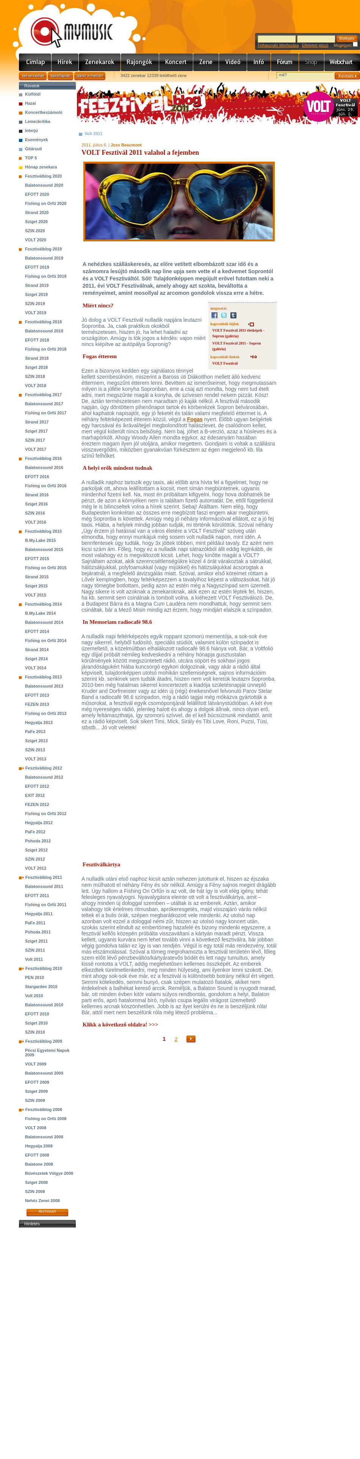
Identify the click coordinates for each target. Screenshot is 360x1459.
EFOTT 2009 (37, 1082)
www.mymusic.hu (65, 24)
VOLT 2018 (35, 385)
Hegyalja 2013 (39, 722)
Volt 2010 (34, 995)
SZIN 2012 (35, 859)
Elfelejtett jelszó (315, 45)
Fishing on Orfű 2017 (45, 413)
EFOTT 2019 (37, 267)
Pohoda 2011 (38, 932)
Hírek (65, 62)
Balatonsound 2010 (44, 1005)
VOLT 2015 (35, 595)
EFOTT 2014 (37, 631)
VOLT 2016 (35, 522)
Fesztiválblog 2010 (43, 968)
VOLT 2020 (35, 240)
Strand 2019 (37, 285)
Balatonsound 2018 (44, 331)
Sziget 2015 (36, 586)
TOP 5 (31, 158)
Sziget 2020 (36, 221)
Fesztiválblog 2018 (43, 322)
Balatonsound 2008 (44, 1137)
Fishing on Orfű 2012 (45, 813)
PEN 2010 (34, 977)
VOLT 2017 (35, 449)
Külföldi (33, 94)
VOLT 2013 (35, 759)
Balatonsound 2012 (44, 777)
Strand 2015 (37, 576)
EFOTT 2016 (37, 476)
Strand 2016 (37, 495)
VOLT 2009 (35, 1064)
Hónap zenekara (41, 167)
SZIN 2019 (35, 303)
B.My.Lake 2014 (40, 613)
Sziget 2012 (36, 850)
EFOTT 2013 (37, 695)
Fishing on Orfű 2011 (45, 904)
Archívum (47, 1211)
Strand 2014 (37, 649)
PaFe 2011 (35, 923)
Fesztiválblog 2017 (43, 394)
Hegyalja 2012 (39, 822)
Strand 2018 (37, 358)
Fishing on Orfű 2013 (45, 713)
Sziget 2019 (36, 294)
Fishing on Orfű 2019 (45, 276)
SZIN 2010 (35, 1032)
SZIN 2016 (35, 513)
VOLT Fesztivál (225, 363)
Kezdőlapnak (60, 76)
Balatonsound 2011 (44, 886)
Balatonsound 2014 (44, 622)
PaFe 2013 (35, 731)
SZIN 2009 (35, 1100)
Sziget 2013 (36, 740)
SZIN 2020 (35, 230)
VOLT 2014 (35, 668)
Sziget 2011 (36, 941)
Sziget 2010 (36, 1023)
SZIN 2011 (35, 950)
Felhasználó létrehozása (278, 45)
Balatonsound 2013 (44, 686)
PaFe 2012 (35, 831)
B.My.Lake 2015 (40, 540)
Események (36, 139)
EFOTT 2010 (37, 1014)
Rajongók (140, 62)
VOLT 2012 (35, 868)
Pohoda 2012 (38, 841)
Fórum (285, 62)
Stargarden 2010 (41, 986)
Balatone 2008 (39, 1164)
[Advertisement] (47, 1343)
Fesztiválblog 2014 (43, 604)
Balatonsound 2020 (44, 185)
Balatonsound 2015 (44, 549)
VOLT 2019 (35, 312)
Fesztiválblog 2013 (43, 677)
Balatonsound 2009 (44, 1073)
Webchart (342, 62)
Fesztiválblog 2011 (43, 877)
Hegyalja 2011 (39, 913)
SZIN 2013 (35, 750)
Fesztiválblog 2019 (43, 249)
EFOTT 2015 (37, 558)
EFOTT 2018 (37, 340)
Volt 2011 (34, 959)
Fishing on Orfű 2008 (45, 1118)
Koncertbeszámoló (43, 112)
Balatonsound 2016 (44, 467)
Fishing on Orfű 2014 (45, 640)
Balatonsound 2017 (44, 403)
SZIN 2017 (35, 440)
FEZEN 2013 (37, 704)
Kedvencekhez (33, 76)
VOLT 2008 (35, 1127)
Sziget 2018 (36, 367)
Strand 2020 (37, 212)
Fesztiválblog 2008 (43, 1109)
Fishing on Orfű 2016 (45, 485)
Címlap (35, 62)
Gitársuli (33, 148)
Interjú (31, 130)
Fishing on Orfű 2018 (45, 349)
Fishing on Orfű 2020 (45, 203)
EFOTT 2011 (37, 895)
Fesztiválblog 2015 (43, 531)
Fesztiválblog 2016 (43, 458)
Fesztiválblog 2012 (43, 768)
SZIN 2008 (35, 1191)
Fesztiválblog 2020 (43, 176)
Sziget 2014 (36, 658)
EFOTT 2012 (37, 786)
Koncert (176, 62)
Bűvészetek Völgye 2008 (49, 1173)
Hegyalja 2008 (39, 1146)
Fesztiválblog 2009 (43, 1041)
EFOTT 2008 (37, 1155)
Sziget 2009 (36, 1091)
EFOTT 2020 (37, 194)
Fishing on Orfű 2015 (45, 567)
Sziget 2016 (36, 504)
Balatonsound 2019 (44, 258)
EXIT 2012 (35, 795)
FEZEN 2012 (37, 804)
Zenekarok (100, 62)
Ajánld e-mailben (89, 76)
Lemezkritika (37, 121)
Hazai (30, 103)
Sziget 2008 (36, 1182)
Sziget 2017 (36, 431)
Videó (233, 62)
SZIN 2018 (35, 376)
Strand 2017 (37, 422)
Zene (206, 62)
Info (259, 62)
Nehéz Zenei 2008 (42, 1200)
